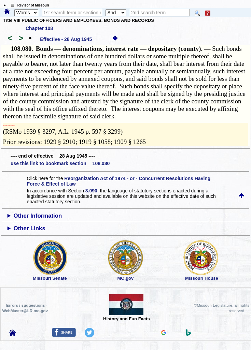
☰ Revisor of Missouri (28, 5)
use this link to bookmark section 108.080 (60, 163)
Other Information (38, 216)
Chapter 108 (39, 28)
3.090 (91, 190)
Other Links (29, 228)
